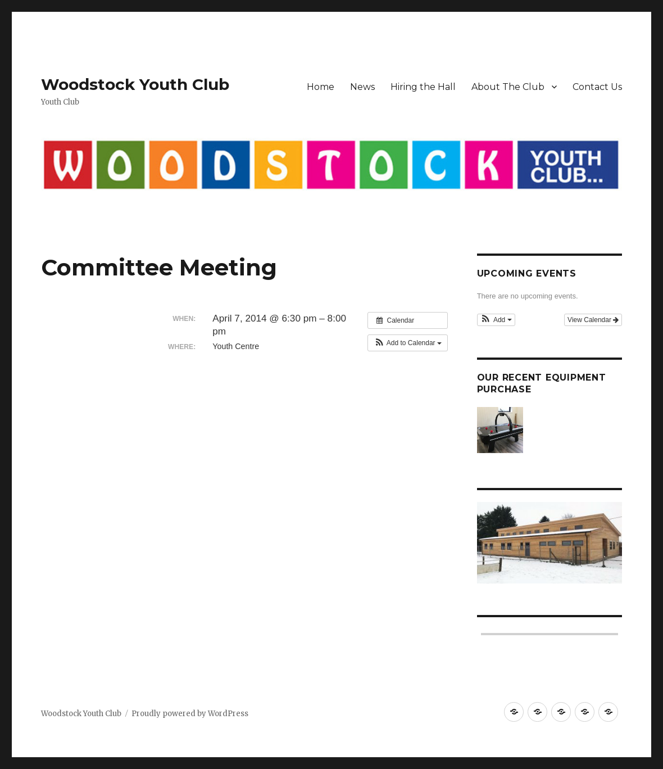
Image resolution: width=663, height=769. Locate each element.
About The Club (507, 87)
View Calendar (593, 320)
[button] (407, 343)
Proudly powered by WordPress (189, 713)
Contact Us (597, 87)
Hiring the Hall (423, 87)
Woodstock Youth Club (135, 84)
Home (320, 87)
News (362, 87)
